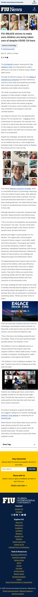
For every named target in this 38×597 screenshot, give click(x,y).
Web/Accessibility (18, 594)
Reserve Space (19, 574)
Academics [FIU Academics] (19, 528)
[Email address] (14, 469)
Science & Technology (9, 45)
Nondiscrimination (19, 577)
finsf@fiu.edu (6, 418)
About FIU (19, 523)
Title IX (19, 580)
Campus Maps (19, 560)
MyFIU (19, 563)
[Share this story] (5, 58)
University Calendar (19, 557)
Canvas (18, 566)
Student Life (19, 536)
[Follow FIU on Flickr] (25, 515)
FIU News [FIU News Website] (19, 512)
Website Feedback (26, 591)
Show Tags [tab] (7, 444)
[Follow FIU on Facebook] (17, 515)
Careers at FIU (19, 545)
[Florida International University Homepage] (12, 2)
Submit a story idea (18, 485)
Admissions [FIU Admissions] (19, 525)
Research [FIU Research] (19, 534)
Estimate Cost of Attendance (19, 547)
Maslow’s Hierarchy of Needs (20, 189)
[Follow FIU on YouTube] (22, 515)
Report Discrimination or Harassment (19, 582)
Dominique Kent (9, 49)
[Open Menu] (34, 9)
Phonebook (15, 555)
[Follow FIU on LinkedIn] (15, 515)
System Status (19, 571)
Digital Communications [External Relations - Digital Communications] (11, 591)
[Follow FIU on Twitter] (20, 515)
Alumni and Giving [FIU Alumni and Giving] (19, 542)
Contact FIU (19, 509)
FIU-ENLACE (8, 64)
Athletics (19, 539)
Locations (19, 531)
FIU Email (19, 568)
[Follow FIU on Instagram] (12, 515)
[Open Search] (34, 3)
